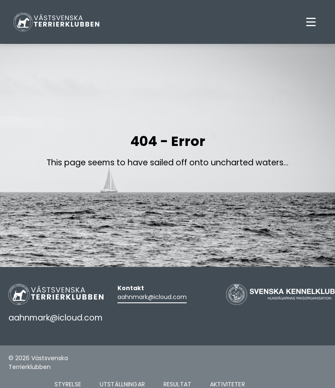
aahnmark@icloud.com (152, 297)
